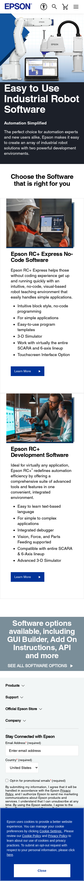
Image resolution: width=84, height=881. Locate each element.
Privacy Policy (57, 836)
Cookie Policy (31, 836)
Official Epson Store (23, 708)
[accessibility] (43, 6)
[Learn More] (27, 371)
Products (15, 685)
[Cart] (65, 6)
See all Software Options (37, 665)
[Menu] (76, 6)
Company (15, 720)
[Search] (54, 6)
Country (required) (18, 760)
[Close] (42, 870)
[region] (42, 844)
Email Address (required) (23, 743)
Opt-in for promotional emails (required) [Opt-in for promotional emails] (38, 780)
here (10, 855)
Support (14, 697)
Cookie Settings (50, 831)
